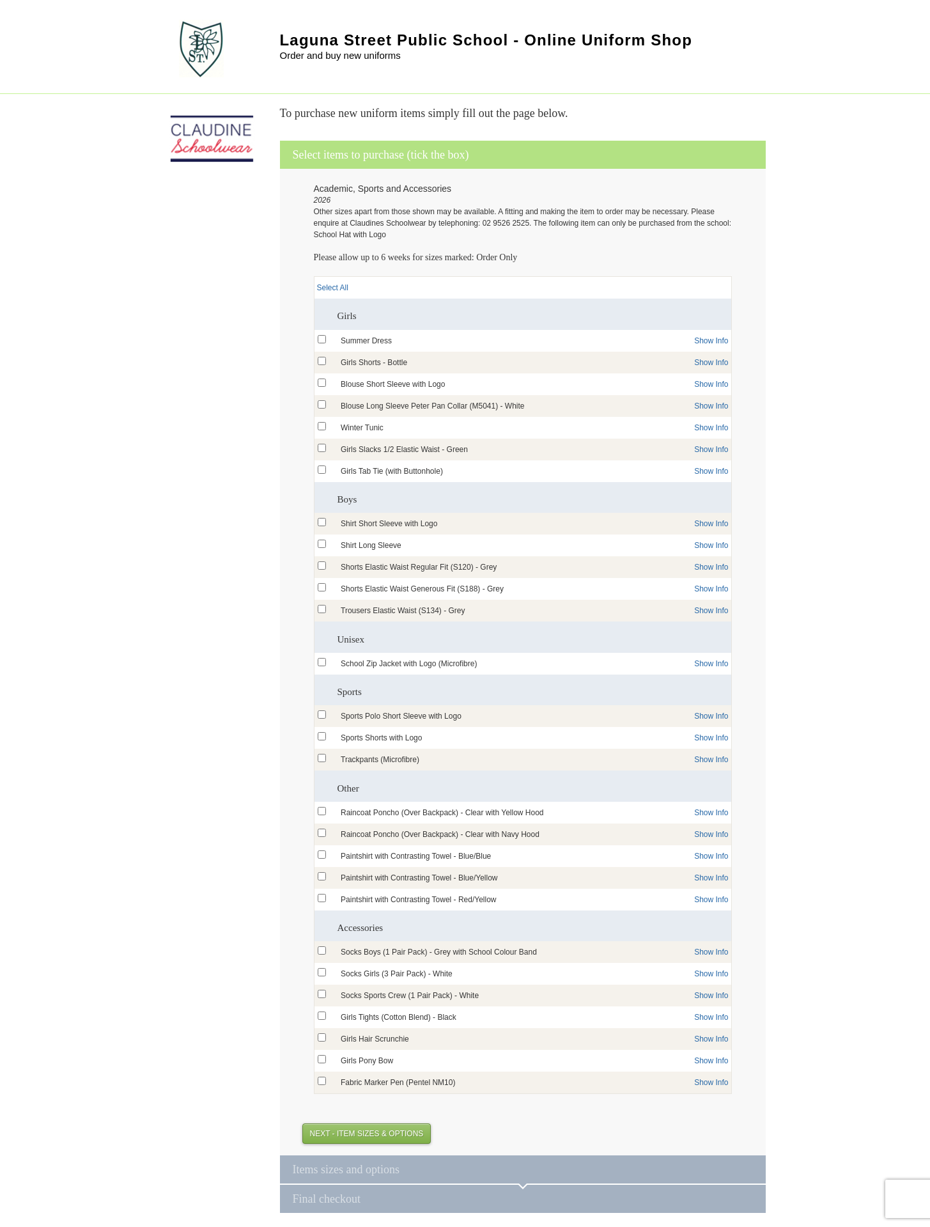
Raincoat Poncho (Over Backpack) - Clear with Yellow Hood (442, 812)
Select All (332, 287)
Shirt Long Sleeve (371, 545)
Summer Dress (366, 340)
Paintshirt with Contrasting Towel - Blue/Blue (416, 856)
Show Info (711, 340)
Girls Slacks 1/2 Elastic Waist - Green (404, 449)
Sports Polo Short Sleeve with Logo (401, 716)
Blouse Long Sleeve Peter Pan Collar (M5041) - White (432, 406)
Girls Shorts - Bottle (374, 362)
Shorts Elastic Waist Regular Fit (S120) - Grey (419, 567)
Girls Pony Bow (367, 1060)
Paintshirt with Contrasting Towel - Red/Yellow (418, 899)
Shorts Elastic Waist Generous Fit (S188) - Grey (422, 588)
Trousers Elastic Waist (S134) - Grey (403, 610)
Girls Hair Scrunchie (375, 1039)
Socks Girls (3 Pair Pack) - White (397, 973)
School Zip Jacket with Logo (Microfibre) (409, 663)
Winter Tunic (362, 427)
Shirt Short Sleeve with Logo (389, 523)
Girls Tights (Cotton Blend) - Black (398, 1017)
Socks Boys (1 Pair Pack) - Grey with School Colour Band (439, 952)
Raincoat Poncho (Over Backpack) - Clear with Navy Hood (440, 834)
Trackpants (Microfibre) (380, 759)
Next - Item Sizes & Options (367, 1133)
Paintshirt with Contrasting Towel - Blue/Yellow (419, 877)
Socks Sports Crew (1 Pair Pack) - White (410, 995)
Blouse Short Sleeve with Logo (393, 384)
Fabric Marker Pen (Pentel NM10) (398, 1082)
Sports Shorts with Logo (381, 737)
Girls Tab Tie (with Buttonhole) (392, 471)
